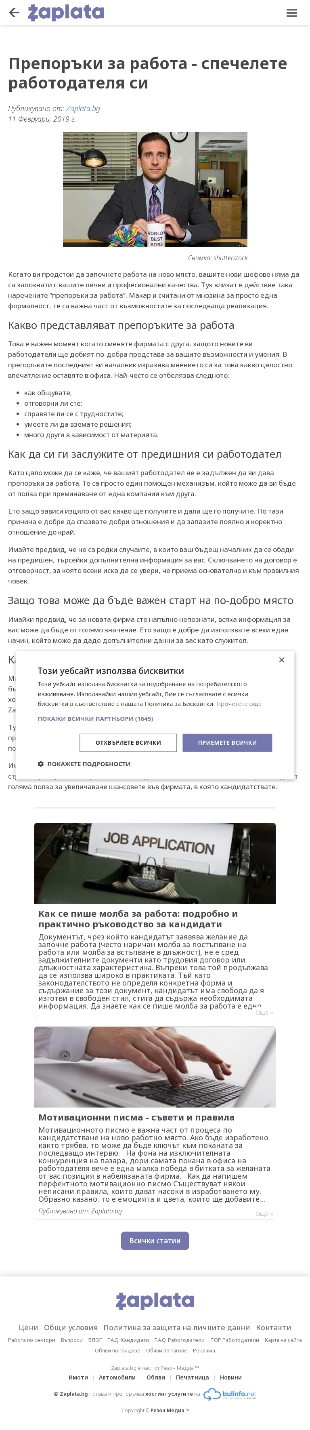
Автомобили (117, 1377)
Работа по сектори (31, 1340)
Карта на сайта (283, 1340)
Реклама (204, 1350)
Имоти (78, 1377)
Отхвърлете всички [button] (128, 742)
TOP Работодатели (234, 1340)
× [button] (282, 660)
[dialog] (154, 715)
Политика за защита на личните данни (176, 1327)
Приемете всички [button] (227, 742)
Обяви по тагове (166, 1350)
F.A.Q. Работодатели (180, 1340)
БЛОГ (95, 1340)
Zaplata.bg (83, 108)
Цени (28, 1327)
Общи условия (71, 1327)
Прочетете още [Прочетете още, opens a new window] (239, 703)
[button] (155, 718)
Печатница (192, 1377)
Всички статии (155, 1240)
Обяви (156, 1377)
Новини (231, 1377)
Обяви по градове (117, 1350)
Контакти (273, 1327)
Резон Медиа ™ (170, 1410)
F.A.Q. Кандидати (128, 1340)
